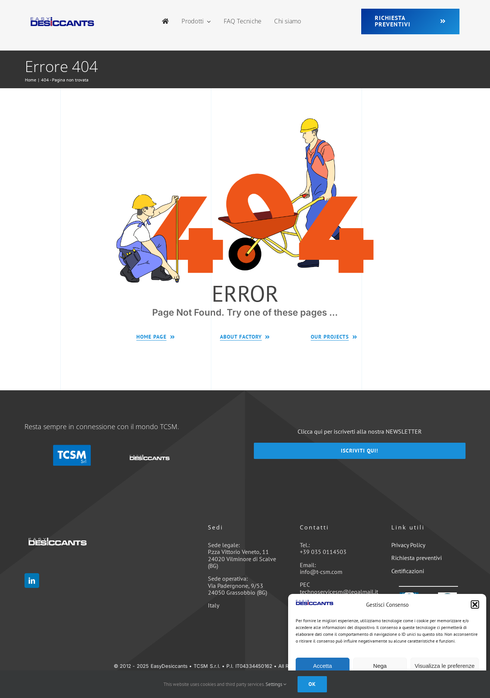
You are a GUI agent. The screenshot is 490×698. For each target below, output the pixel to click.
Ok (312, 684)
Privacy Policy (408, 545)
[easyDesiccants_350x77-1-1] (62, 19)
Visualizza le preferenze (445, 666)
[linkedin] (31, 580)
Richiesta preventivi (416, 557)
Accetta (322, 666)
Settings (276, 684)
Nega (380, 666)
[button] (475, 604)
